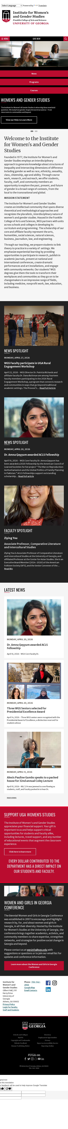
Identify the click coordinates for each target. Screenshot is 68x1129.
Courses (34, 90)
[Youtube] (39, 1058)
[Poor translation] (8, 1089)
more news (11, 797)
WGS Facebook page (48, 983)
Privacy (47, 1040)
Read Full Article (48, 388)
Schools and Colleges (20, 1035)
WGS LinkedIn (48, 989)
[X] (28, 1058)
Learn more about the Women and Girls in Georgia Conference (34, 965)
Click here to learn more (20, 852)
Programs (34, 82)
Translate (40, 5)
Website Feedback (20, 1043)
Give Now (36, 38)
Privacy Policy (9, 1004)
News (34, 74)
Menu (4, 38)
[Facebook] (25, 1058)
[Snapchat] (35, 1058)
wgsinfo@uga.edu (37, 949)
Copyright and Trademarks (20, 1040)
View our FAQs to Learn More (19, 120)
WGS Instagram (54, 983)
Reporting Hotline (47, 1046)
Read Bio (8, 568)
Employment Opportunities (47, 1037)
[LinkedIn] (42, 1058)
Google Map (29, 987)
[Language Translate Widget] (11, 5)
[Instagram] (32, 1058)
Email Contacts (30, 990)
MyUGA (20, 1037)
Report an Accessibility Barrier (47, 1043)
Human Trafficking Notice (20, 1046)
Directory (47, 1035)
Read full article (26, 476)
